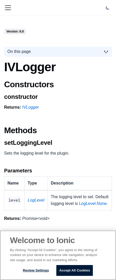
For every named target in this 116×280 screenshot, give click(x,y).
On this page (19, 51)
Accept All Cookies (74, 270)
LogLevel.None (93, 203)
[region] (58, 255)
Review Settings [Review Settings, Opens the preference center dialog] (36, 270)
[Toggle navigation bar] (8, 8)
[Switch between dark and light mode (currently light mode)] (108, 8)
